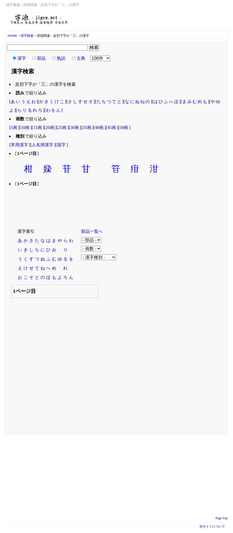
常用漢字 (19, 145)
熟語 (61, 58)
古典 (80, 58)
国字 (61, 145)
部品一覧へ (92, 231)
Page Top (221, 518)
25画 (62, 127)
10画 (25, 127)
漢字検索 (27, 36)
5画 (14, 127)
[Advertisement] (107, 204)
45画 (111, 127)
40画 (99, 127)
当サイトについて (212, 526)
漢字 (21, 58)
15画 (37, 127)
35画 (87, 127)
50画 (123, 127)
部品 (41, 58)
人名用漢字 (42, 145)
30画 (74, 127)
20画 (50, 127)
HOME (12, 36)
